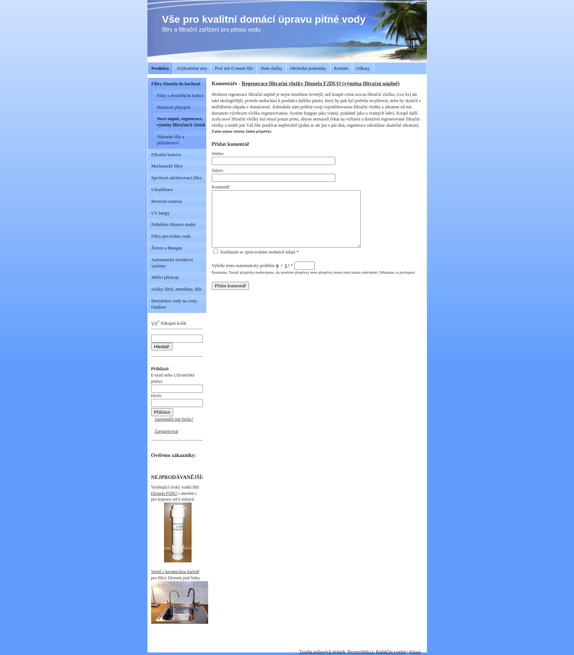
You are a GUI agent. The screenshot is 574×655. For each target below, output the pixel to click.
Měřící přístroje (165, 277)
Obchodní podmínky (308, 68)
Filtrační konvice (166, 154)
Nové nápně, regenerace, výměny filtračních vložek (181, 121)
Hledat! (162, 346)
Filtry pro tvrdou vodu (171, 236)
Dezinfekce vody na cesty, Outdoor (174, 304)
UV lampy (160, 213)
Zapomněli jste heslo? (174, 419)
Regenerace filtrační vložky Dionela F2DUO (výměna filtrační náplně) (321, 83)
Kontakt (341, 68)
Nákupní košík (168, 323)
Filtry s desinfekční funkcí (180, 95)
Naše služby (271, 68)
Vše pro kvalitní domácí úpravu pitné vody (264, 19)
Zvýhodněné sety (192, 68)
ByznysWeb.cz (360, 651)
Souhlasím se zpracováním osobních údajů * (256, 252)
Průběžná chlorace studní (173, 224)
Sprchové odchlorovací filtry (176, 177)
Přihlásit (415, 652)
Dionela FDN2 (164, 493)
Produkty (160, 68)
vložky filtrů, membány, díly (176, 289)
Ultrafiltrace (162, 189)
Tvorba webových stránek (322, 651)
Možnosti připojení (174, 107)
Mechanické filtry (167, 166)
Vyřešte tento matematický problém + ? (263, 265)
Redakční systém (391, 651)
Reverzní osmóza (166, 201)
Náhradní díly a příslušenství (171, 139)
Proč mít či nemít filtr (234, 68)
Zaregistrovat (166, 431)
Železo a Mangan (166, 248)
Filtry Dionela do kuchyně (176, 83)
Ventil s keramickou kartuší (175, 571)
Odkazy (363, 68)
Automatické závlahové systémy (172, 263)
